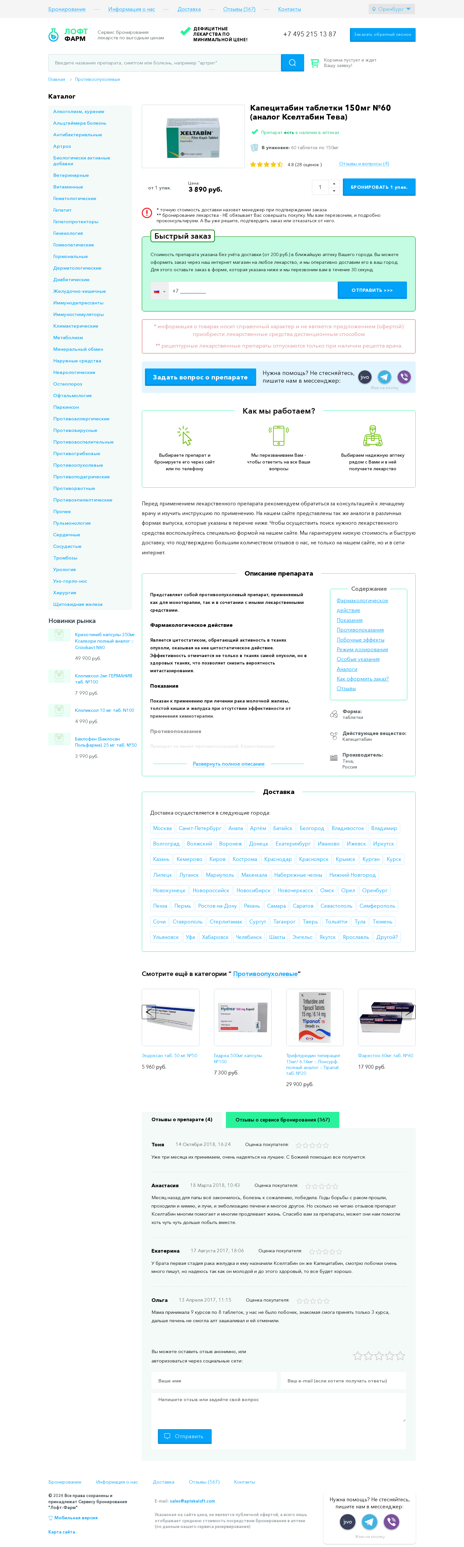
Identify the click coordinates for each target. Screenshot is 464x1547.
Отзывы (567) (239, 9)
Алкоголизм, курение (78, 111)
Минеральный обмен (78, 349)
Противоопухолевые (97, 79)
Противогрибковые (76, 453)
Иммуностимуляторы (78, 314)
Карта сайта (61, 1531)
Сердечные (66, 534)
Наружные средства (77, 361)
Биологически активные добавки (81, 161)
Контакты (289, 9)
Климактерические (75, 326)
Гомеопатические (73, 245)
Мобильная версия (76, 1518)
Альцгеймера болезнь (79, 123)
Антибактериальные (77, 134)
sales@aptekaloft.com (192, 1501)
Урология (64, 569)
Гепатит (62, 210)
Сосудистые (67, 546)
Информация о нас (131, 9)
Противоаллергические (81, 418)
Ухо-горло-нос (70, 581)
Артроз (62, 146)
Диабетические (71, 279)
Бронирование (67, 9)
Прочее (62, 511)
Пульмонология (72, 523)
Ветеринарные (71, 175)
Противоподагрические (81, 476)
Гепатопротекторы (75, 221)
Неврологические (74, 372)
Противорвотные (74, 488)
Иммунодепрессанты (78, 303)
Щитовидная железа (77, 604)
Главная (56, 79)
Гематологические (74, 198)
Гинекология (68, 233)
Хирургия (64, 592)
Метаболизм (68, 337)
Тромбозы (65, 558)
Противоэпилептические (82, 500)
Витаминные (68, 187)
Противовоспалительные (83, 442)
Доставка (189, 9)
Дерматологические (77, 268)
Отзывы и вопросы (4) (364, 163)
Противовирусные (75, 430)
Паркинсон (66, 407)
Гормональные (70, 256)
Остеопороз (67, 384)
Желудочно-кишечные (79, 291)
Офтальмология (72, 395)
